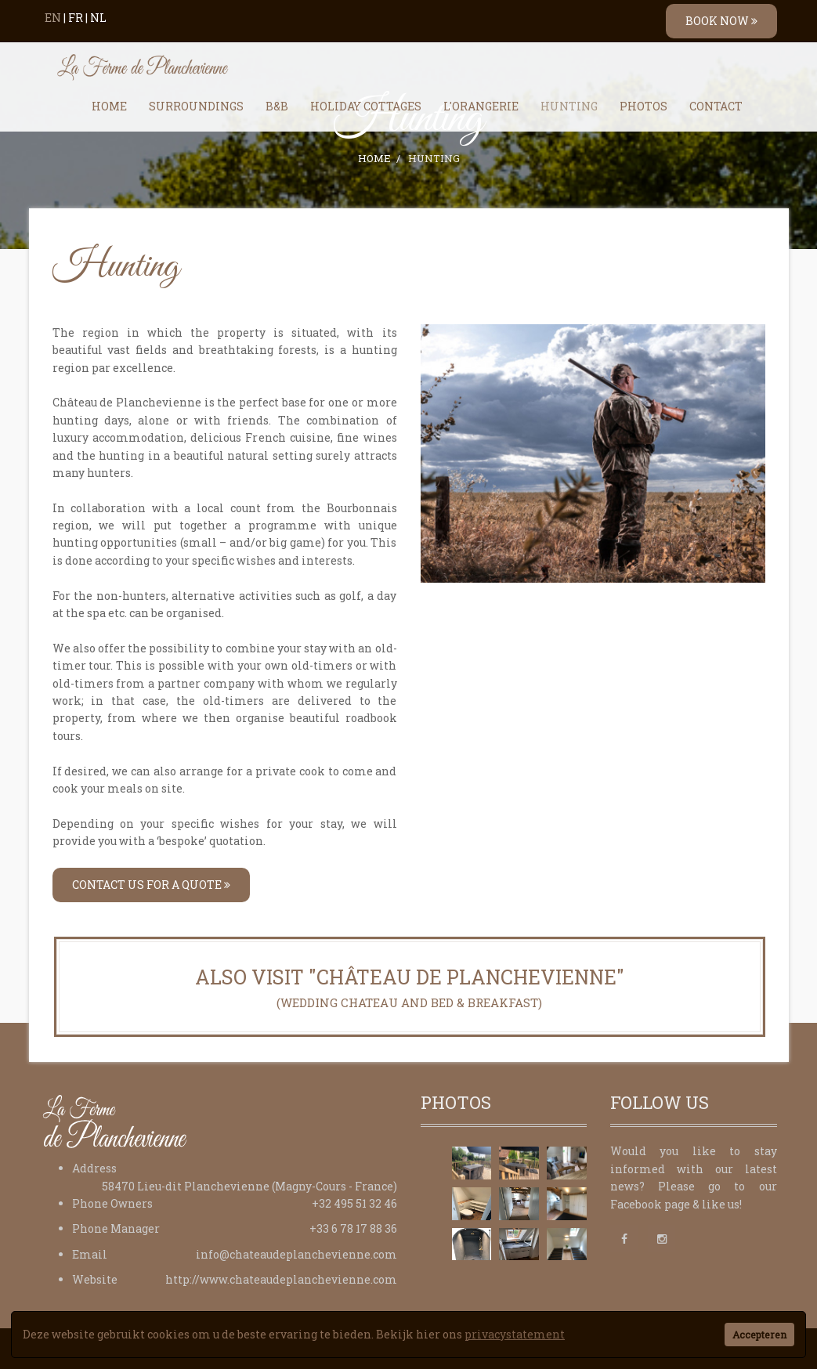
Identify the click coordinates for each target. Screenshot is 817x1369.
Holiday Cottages (365, 106)
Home (109, 106)
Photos (643, 106)
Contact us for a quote (151, 884)
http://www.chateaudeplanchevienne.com (281, 1279)
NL (98, 17)
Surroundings (196, 106)
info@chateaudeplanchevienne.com (296, 1254)
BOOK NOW (721, 20)
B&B (277, 106)
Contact (716, 106)
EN (53, 17)
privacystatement (515, 1334)
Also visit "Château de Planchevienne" (409, 988)
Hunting (569, 106)
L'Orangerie (481, 106)
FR (75, 17)
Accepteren (759, 1334)
